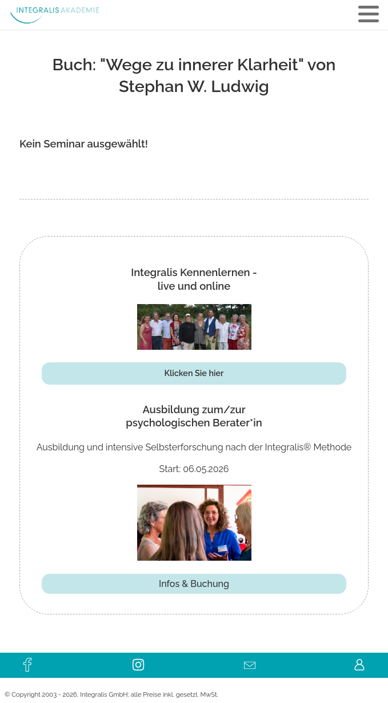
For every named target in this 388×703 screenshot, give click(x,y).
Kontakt (249, 661)
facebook (28, 661)
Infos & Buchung (194, 583)
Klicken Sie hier (194, 373)
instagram (139, 661)
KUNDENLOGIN (360, 661)
